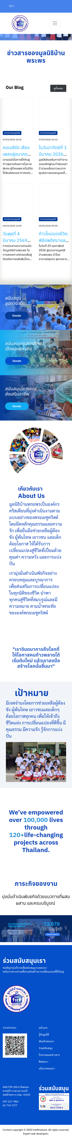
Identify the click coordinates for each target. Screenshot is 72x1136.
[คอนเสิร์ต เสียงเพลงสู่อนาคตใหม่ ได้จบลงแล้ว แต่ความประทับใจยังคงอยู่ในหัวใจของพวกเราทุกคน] (18, 113)
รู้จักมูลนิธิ (44, 1034)
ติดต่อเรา (43, 1061)
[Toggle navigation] (55, 23)
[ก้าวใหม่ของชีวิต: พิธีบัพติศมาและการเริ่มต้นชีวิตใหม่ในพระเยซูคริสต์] (54, 199)
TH (10, 6)
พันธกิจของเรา (46, 1041)
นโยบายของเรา (47, 1068)
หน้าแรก (43, 1027)
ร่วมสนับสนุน (46, 1048)
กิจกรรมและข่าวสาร (49, 1054)
